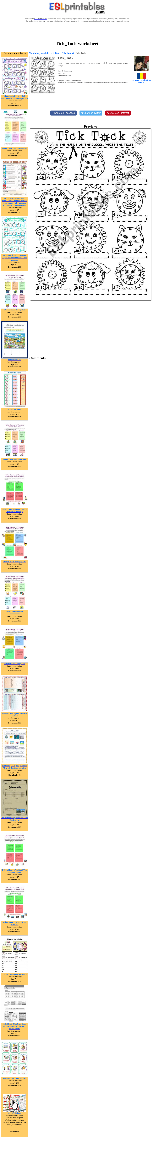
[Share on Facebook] (63, 113)
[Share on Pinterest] (118, 113)
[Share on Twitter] (91, 113)
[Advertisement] (77, 31)
